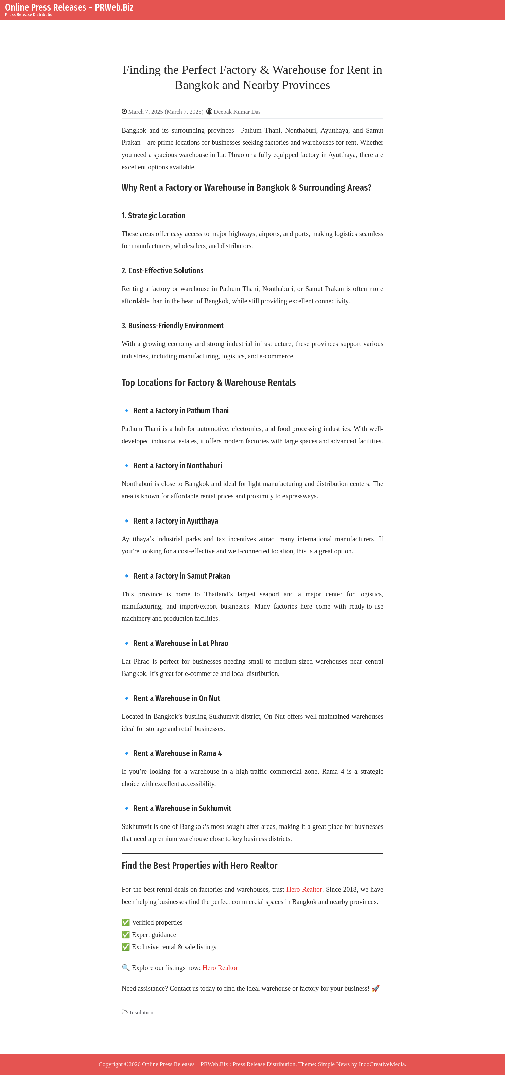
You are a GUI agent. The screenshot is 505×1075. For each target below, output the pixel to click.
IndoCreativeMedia (382, 1064)
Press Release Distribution (264, 1064)
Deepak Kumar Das (237, 111)
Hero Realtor (304, 889)
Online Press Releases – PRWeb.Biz (69, 7)
